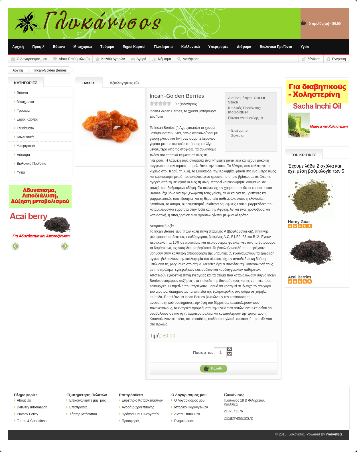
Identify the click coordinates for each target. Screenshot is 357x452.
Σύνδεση (314, 59)
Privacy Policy (26, 414)
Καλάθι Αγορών (113, 59)
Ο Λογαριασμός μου (32, 59)
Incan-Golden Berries (50, 70)
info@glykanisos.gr (238, 418)
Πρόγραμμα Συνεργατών (139, 414)
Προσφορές (129, 421)
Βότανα (59, 47)
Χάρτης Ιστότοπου (81, 414)
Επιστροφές (77, 407)
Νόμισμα (164, 59)
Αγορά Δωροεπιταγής (136, 407)
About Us (22, 400)
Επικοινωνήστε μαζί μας (86, 400)
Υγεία (305, 47)
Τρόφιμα (107, 47)
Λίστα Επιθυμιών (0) (74, 59)
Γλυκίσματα (163, 47)
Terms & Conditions (30, 421)
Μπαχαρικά (83, 47)
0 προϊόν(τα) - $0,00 (325, 24)
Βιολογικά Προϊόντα (276, 47)
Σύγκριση (238, 136)
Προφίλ (38, 47)
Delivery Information (30, 407)
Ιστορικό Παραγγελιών (189, 407)
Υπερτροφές (218, 47)
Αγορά (141, 59)
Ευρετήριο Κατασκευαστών (141, 400)
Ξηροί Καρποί (134, 47)
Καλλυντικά (190, 47)
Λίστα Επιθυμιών (185, 414)
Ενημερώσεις (182, 421)
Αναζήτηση (191, 59)
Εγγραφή (339, 59)
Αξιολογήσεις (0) (124, 83)
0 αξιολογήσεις (186, 104)
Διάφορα (244, 47)
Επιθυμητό (239, 131)
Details (88, 83)
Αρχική (18, 47)
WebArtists (334, 434)
